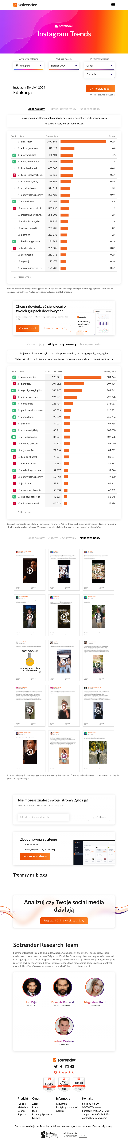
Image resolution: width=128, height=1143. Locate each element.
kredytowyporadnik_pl (32, 241)
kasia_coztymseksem (32, 175)
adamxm (25, 235)
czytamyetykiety (29, 181)
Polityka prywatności (67, 1107)
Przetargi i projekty (42, 1114)
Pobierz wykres (22, 277)
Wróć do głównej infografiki (102, 95)
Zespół (35, 1104)
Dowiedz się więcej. (102, 1126)
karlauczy (26, 384)
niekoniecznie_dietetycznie (32, 221)
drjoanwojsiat (28, 450)
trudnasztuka (28, 248)
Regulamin (61, 1104)
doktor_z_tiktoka (30, 443)
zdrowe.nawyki (29, 228)
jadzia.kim (26, 483)
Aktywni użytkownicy (62, 108)
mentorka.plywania (31, 490)
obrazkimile (27, 404)
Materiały (23, 1107)
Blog (34, 1111)
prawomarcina (28, 155)
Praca (35, 1107)
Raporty (22, 1114)
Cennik (21, 1111)
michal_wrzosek (29, 148)
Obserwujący (36, 108)
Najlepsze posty (90, 108)
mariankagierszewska (32, 215)
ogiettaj (25, 261)
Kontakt (36, 1118)
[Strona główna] (25, 5)
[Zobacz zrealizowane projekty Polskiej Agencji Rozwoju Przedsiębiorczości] (64, 1134)
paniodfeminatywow (32, 410)
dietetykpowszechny (32, 195)
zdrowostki (27, 255)
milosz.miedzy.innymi (32, 268)
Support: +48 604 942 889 (96, 1114)
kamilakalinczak (29, 168)
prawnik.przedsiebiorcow (32, 208)
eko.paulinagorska (30, 497)
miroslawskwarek (30, 161)
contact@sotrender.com (94, 1118)
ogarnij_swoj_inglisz (31, 390)
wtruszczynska (28, 463)
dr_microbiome (29, 188)
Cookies (60, 1111)
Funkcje (22, 1104)
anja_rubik (26, 142)
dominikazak (27, 201)
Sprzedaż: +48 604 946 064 (96, 1111)
